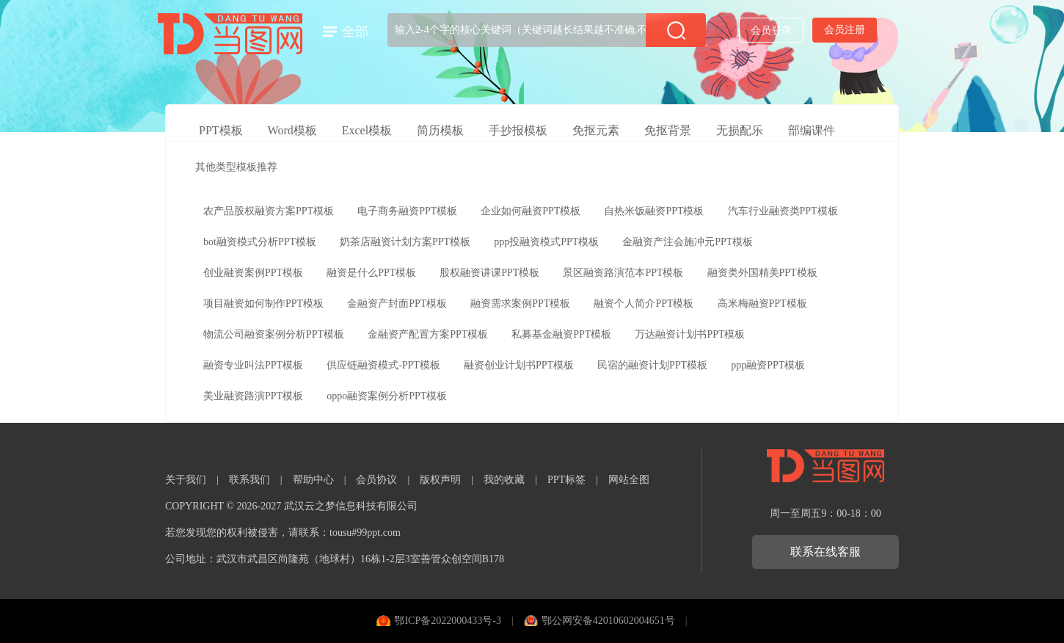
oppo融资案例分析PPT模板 (387, 396)
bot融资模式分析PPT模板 (259, 241)
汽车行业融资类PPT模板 (783, 211)
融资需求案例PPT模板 (520, 303)
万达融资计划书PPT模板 (690, 334)
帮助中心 (313, 479)
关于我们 (185, 479)
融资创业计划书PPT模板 (519, 365)
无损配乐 (739, 130)
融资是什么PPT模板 (371, 272)
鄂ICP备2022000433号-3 (447, 620)
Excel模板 (367, 130)
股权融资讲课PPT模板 (489, 272)
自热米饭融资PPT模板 (654, 211)
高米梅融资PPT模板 (762, 303)
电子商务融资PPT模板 (407, 211)
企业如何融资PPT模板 (530, 211)
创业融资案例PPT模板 (253, 272)
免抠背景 (667, 130)
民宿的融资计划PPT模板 (652, 365)
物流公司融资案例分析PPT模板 (273, 334)
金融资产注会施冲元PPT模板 (687, 241)
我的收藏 (504, 479)
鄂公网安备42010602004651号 (608, 620)
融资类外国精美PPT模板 (762, 272)
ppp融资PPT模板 (768, 365)
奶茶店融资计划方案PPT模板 (405, 241)
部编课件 (811, 130)
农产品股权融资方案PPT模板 (268, 211)
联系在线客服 (825, 551)
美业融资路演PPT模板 (253, 396)
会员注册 (844, 29)
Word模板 (292, 130)
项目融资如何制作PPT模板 (263, 303)
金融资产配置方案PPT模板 (428, 334)
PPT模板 (221, 130)
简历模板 (440, 130)
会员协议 (376, 479)
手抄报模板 (518, 130)
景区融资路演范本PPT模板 (623, 272)
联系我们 (249, 479)
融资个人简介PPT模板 (643, 303)
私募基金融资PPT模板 (561, 334)
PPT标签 (566, 479)
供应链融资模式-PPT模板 (383, 365)
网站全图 (628, 479)
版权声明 (440, 479)
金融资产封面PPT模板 (397, 303)
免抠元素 (595, 130)
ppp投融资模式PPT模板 (546, 241)
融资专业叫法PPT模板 (253, 365)
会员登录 (771, 30)
